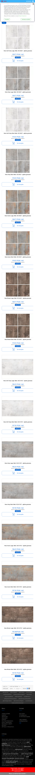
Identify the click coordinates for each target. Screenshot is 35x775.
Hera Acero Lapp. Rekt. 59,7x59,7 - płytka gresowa (18, 215)
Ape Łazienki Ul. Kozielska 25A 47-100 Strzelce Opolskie (24, 715)
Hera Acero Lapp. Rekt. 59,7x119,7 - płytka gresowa (17, 545)
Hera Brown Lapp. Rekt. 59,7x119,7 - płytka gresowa (17, 628)
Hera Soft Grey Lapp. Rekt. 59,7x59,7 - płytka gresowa (18, 51)
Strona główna (6, 713)
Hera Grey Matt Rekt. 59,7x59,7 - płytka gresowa (18, 174)
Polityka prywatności (7, 721)
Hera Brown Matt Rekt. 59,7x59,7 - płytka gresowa (18, 339)
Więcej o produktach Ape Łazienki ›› (17, 773)
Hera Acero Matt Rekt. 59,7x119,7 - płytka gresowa (17, 587)
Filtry (4, 23)
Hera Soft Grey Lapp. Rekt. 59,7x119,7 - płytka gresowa (17, 380)
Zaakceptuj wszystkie (26, 19)
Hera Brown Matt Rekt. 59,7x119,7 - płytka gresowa (17, 669)
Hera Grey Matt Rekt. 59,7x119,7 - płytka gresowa (18, 504)
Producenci (5, 716)
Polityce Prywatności (22, 15)
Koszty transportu (7, 722)
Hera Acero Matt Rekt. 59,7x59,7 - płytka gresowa (18, 257)
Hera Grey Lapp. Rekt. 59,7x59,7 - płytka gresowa (18, 92)
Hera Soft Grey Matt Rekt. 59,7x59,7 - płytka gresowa (18, 133)
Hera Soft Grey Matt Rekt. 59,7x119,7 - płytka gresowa (17, 422)
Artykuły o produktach (8, 727)
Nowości (4, 715)
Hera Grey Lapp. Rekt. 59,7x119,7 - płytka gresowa (18, 463)
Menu (5, 1)
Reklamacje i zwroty (7, 724)
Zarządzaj (7, 19)
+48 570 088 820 (23, 719)
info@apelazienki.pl (23, 721)
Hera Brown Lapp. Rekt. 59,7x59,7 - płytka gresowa (17, 298)
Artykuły (4, 725)
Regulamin (4, 718)
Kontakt (4, 719)
